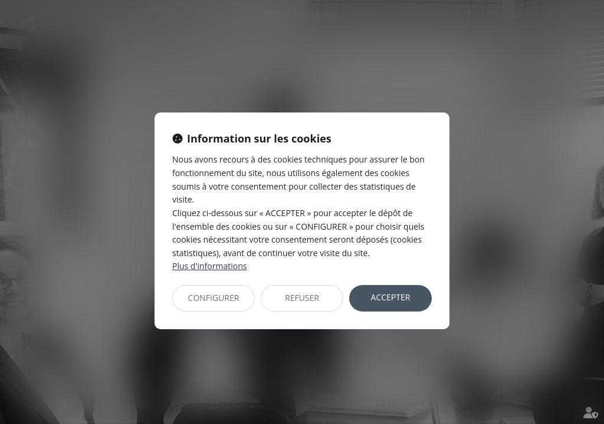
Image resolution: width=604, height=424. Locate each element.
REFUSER (302, 297)
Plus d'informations (209, 265)
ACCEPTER (391, 297)
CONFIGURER (213, 297)
